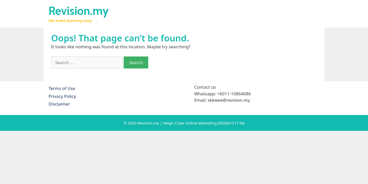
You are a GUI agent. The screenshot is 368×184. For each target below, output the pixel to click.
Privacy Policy (62, 96)
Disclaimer (59, 104)
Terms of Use (62, 88)
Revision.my (79, 11)
